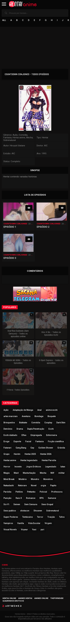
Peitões (19, 492)
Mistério (23, 479)
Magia (7, 473)
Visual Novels (10, 529)
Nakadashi (9, 485)
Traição (51, 517)
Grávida (61, 448)
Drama (20, 429)
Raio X (19, 498)
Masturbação (29, 473)
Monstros (48, 479)
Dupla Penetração (35, 429)
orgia (43, 485)
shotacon (24, 510)
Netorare (22, 485)
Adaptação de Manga (23, 410)
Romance (30, 498)
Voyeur (24, 529)
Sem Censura (30, 504)
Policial (43, 492)
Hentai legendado (28, 460)
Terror (40, 517)
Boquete (52, 416)
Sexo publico (10, 510)
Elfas (24, 435)
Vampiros (8, 523)
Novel (33, 485)
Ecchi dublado (10, 435)
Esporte (17, 441)
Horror (7, 466)
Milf (52, 473)
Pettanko (31, 492)
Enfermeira (51, 435)
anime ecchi (52, 410)
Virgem (48, 523)
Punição (7, 498)
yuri (42, 529)
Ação (6, 410)
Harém (17, 454)
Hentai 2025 (30, 454)
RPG (42, 498)
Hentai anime (10, 460)
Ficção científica (56, 441)
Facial (28, 441)
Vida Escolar (34, 523)
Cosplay (48, 422)
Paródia (7, 492)
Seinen (16, 504)
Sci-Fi (6, 504)
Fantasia (39, 441)
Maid (16, 473)
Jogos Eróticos (33, 466)
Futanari (7, 448)
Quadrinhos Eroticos (13, 601)
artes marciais (11, 416)
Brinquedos (9, 422)
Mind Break (9, 479)
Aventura (26, 416)
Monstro (35, 479)
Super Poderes (11, 517)
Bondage (39, 416)
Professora (56, 492)
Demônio (8, 429)
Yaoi (34, 529)
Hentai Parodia (49, 460)
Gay (32, 448)
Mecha (43, 473)
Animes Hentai (25, 598)
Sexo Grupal (47, 504)
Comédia (35, 422)
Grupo (7, 454)
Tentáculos (27, 517)
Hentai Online (9, 598)
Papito (53, 485)
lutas (62, 466)
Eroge (6, 441)
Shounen (38, 510)
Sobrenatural (52, 510)
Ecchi (51, 429)
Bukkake (23, 422)
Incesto (18, 466)
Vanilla (20, 523)
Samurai (52, 498)
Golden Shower (45, 448)
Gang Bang (21, 448)
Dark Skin (60, 422)
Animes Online (41, 598)
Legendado (50, 466)
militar (61, 473)
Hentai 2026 (45, 454)
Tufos (62, 517)
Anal (39, 410)
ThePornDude (56, 598)
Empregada (36, 435)
